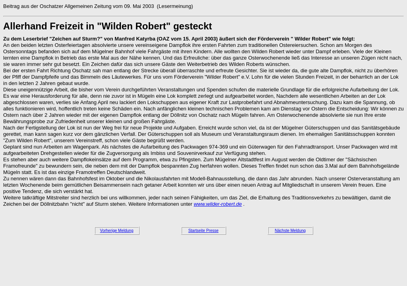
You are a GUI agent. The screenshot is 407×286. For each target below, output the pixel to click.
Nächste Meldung (290, 230)
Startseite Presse (203, 230)
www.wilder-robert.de (218, 204)
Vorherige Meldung (117, 230)
